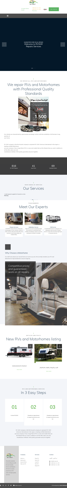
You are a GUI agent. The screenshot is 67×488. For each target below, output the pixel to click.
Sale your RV (23, 463)
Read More (19, 369)
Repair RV (37, 465)
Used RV (37, 462)
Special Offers (23, 462)
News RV (37, 460)
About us (22, 458)
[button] (4, 44)
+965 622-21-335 (36, 7)
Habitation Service (33, 227)
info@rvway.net (54, 461)
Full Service (53, 227)
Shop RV (37, 458)
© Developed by (59, 485)
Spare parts (23, 460)
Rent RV (37, 463)
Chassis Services (14, 227)
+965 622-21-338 (36, 9)
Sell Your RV (54, 9)
